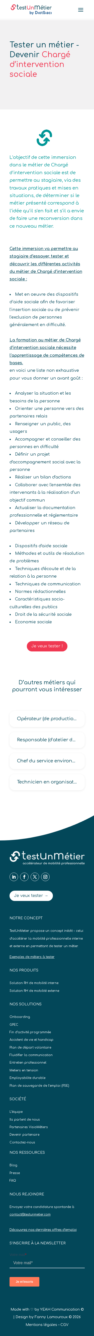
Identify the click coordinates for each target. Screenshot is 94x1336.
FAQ (13, 1180)
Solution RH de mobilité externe (34, 991)
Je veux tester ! (47, 646)
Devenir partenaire (24, 1134)
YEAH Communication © (62, 1309)
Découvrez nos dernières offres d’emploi (43, 1230)
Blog (13, 1165)
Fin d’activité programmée (30, 1032)
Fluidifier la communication (31, 1055)
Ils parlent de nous (25, 1119)
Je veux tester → (31, 895)
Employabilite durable (27, 1078)
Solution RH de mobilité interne (34, 983)
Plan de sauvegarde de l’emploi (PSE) (39, 1085)
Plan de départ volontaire (30, 1047)
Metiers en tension (24, 1070)
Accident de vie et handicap (31, 1040)
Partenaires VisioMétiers (29, 1127)
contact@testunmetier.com (30, 1214)
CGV (64, 1325)
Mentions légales (41, 1325)
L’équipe (16, 1112)
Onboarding (20, 1017)
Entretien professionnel (28, 1062)
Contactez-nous (22, 1142)
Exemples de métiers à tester (32, 957)
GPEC (14, 1024)
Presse (15, 1173)
